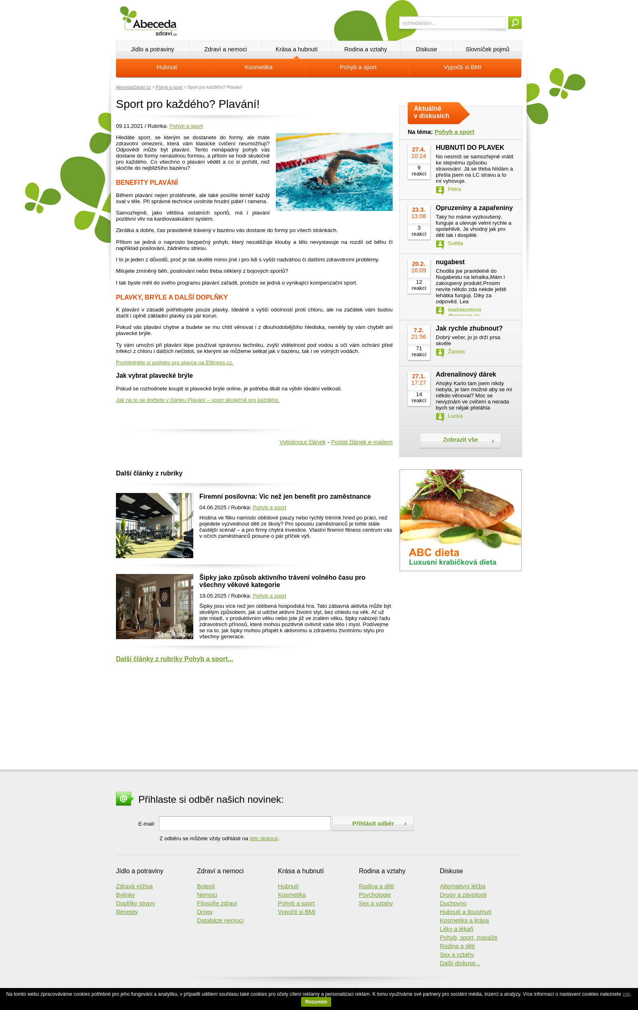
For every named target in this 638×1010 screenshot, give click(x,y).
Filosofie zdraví (217, 903)
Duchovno (453, 903)
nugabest (450, 262)
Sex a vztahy (376, 903)
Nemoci (207, 895)
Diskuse (426, 49)
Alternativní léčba (462, 886)
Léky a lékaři (456, 929)
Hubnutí (167, 67)
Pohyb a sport (358, 67)
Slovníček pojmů (487, 49)
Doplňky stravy (135, 903)
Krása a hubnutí (296, 49)
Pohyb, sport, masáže (469, 937)
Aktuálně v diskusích (431, 112)
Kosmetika (259, 67)
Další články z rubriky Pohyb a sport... (174, 658)
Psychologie (375, 895)
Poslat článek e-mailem (362, 442)
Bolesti (206, 886)
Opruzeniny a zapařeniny (474, 207)
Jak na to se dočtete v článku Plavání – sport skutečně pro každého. (198, 400)
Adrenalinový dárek (466, 374)
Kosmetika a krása (464, 920)
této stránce (264, 838)
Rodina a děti (376, 886)
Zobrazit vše (460, 439)
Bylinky (125, 895)
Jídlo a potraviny (152, 49)
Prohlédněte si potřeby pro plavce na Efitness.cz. (175, 362)
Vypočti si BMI (462, 67)
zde (626, 994)
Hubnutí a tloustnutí (466, 912)
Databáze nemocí (220, 920)
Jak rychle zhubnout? (469, 328)
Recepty (127, 912)
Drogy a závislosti (463, 895)
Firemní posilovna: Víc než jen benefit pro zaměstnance (285, 496)
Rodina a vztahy (365, 49)
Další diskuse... (460, 963)
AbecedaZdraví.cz (133, 87)
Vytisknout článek (303, 442)
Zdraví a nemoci (225, 49)
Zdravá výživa (134, 886)
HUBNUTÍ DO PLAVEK (470, 147)
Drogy (205, 912)
